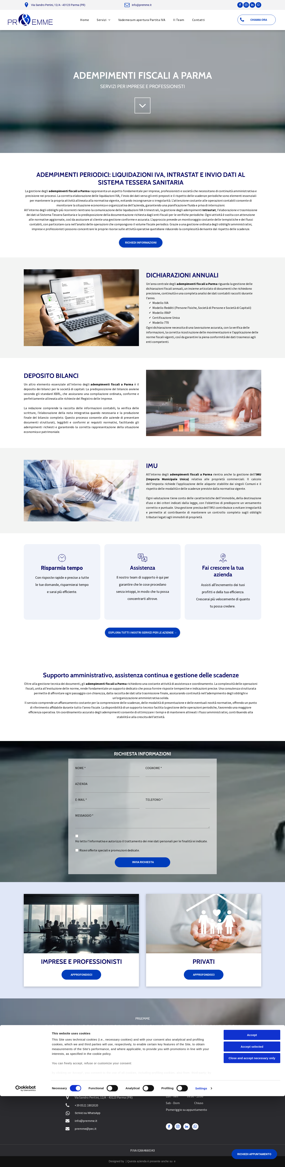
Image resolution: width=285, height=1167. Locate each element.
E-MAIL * (81, 800)
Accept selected (252, 1117)
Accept (252, 1106)
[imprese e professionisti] (81, 923)
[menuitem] (84, 20)
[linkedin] (252, 5)
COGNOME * (153, 768)
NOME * (80, 768)
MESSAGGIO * (84, 815)
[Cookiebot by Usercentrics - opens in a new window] (25, 1159)
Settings (201, 1159)
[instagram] (246, 5)
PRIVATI (204, 961)
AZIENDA (81, 784)
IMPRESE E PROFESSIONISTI (81, 961)
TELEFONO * (154, 800)
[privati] (203, 923)
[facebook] (240, 5)
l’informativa (96, 841)
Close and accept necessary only (252, 1129)
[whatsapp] (258, 5)
